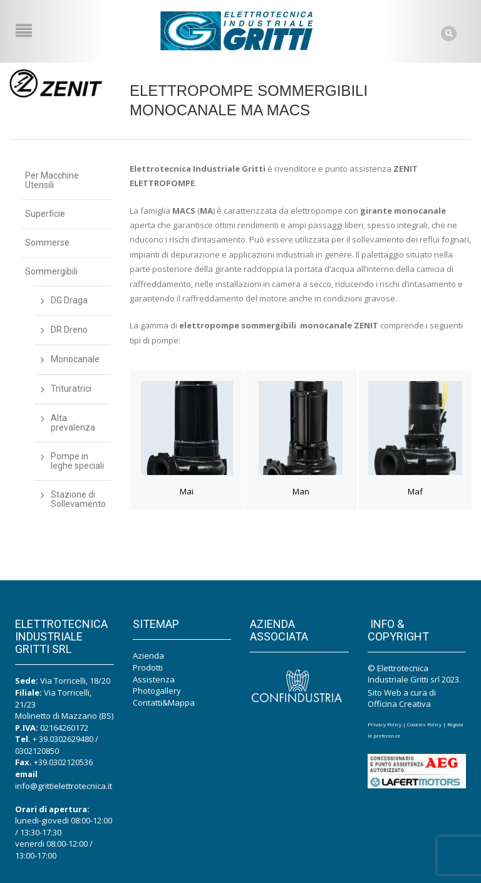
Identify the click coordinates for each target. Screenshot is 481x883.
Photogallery (157, 690)
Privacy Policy (384, 724)
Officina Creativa (399, 703)
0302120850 (37, 750)
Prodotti (148, 667)
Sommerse (47, 243)
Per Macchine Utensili (52, 180)
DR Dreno (69, 330)
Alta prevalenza (73, 422)
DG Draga (69, 300)
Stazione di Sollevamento (78, 499)
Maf (415, 491)
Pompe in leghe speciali (77, 461)
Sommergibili (51, 271)
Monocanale (75, 359)
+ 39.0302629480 (63, 739)
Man (300, 491)
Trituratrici (71, 389)
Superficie (45, 214)
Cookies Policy (424, 724)
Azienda (148, 655)
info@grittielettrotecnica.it (63, 786)
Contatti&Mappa (164, 702)
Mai (187, 491)
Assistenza (154, 679)
